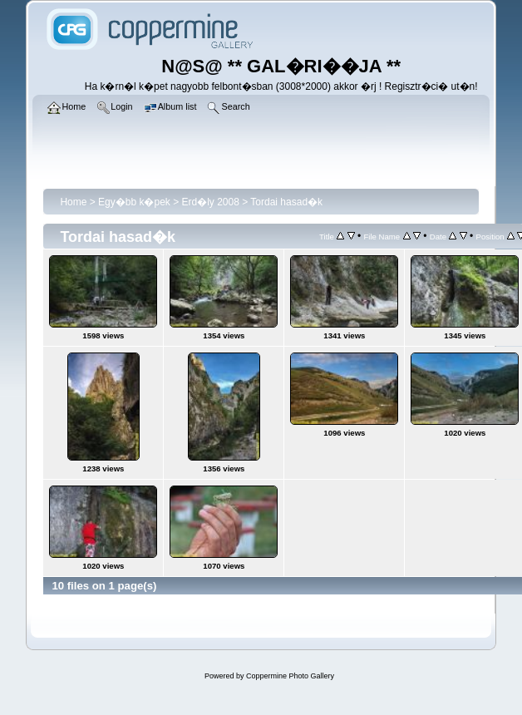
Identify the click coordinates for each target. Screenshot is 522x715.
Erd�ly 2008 (210, 202)
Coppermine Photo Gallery (290, 676)
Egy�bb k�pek (134, 202)
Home (73, 202)
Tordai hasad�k (286, 202)
